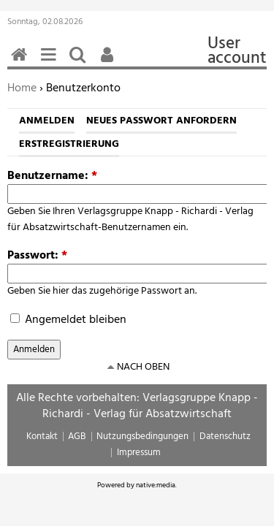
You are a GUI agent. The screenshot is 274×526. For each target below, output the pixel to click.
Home (22, 88)
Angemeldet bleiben (68, 319)
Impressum (139, 452)
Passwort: (37, 256)
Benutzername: (52, 176)
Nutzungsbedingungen (142, 436)
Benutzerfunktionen (109, 62)
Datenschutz (225, 436)
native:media (155, 485)
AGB (76, 436)
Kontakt (42, 436)
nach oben (143, 367)
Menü (51, 62)
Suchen (80, 62)
